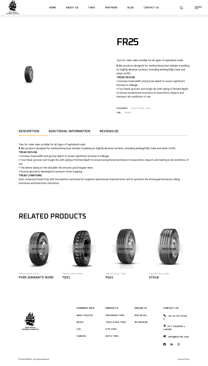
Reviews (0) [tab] (109, 131)
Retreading (141, 322)
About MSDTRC (85, 315)
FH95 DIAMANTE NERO (36, 277)
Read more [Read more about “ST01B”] (169, 249)
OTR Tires (111, 329)
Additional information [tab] (69, 131)
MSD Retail (141, 315)
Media (80, 322)
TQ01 (66, 277)
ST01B (154, 277)
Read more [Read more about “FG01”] (126, 249)
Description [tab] (29, 131)
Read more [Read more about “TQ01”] (83, 249)
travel (128, 113)
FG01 (109, 277)
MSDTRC (28, 359)
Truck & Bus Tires (141, 108)
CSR (79, 329)
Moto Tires (112, 336)
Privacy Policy (183, 359)
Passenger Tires (115, 315)
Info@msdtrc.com (178, 337)
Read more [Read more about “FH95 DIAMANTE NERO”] (39, 249)
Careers (81, 336)
